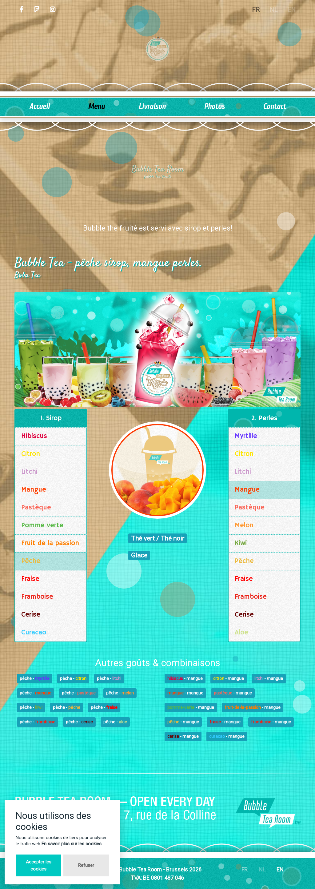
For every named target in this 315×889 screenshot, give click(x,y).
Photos (214, 106)
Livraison (151, 106)
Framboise (37, 597)
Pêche (30, 561)
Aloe (241, 632)
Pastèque (36, 507)
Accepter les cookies (38, 865)
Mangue (33, 489)
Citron (30, 454)
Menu (96, 106)
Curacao (33, 632)
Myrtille (246, 436)
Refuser (86, 865)
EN (280, 869)
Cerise (30, 614)
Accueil (39, 106)
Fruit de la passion (50, 543)
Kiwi (241, 543)
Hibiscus (34, 436)
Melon (244, 525)
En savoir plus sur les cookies (72, 844)
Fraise (30, 579)
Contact (274, 106)
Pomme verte (42, 525)
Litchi (29, 472)
